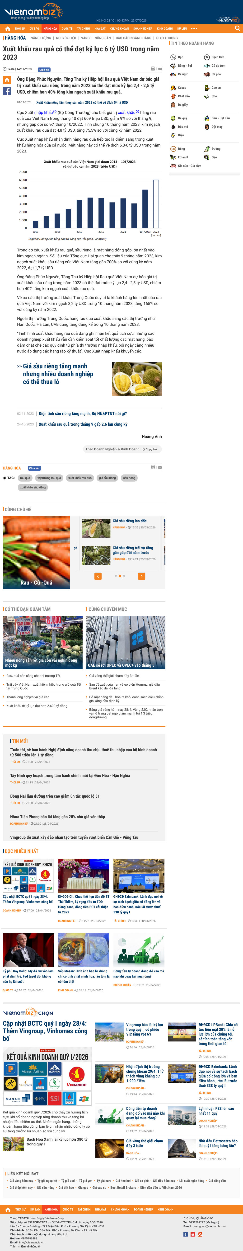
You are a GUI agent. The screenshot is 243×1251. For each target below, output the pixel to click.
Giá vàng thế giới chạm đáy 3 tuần (114, 676)
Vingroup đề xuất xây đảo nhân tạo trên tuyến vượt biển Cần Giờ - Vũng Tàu (74, 837)
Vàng (85, 38)
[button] (98, 576)
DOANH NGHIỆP (142, 29)
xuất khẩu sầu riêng (33, 487)
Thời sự (15, 762)
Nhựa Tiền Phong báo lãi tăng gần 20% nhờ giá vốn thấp (57, 816)
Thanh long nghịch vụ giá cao (27, 697)
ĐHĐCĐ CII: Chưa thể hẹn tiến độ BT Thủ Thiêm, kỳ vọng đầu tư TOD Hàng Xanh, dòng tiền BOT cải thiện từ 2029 (83, 904)
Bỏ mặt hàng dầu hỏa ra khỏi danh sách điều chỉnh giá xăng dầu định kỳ (126, 699)
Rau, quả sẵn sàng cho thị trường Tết (33, 676)
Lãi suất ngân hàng (191, 1181)
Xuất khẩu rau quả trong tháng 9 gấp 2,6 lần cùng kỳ (83, 424)
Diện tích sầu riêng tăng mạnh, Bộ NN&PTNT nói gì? (83, 413)
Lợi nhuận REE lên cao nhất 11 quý (216, 1111)
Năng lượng (41, 38)
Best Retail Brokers (123, 1187)
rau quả (25, 478)
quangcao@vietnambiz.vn (209, 1226)
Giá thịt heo (66, 1187)
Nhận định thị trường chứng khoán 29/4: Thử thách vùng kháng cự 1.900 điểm (145, 1073)
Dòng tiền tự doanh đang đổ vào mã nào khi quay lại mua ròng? (138, 973)
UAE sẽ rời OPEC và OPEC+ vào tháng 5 (121, 665)
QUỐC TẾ (67, 29)
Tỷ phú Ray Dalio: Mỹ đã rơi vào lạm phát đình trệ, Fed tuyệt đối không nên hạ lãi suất (28, 976)
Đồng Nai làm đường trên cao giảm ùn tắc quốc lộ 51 (55, 796)
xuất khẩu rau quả (80, 478)
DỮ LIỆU (182, 29)
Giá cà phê (142, 1181)
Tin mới (20, 741)
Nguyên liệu (66, 38)
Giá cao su (99, 1187)
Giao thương (167, 38)
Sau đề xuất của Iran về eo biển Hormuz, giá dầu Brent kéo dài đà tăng (124, 686)
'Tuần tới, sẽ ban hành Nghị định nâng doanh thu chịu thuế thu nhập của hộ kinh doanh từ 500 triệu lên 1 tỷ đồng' (83, 752)
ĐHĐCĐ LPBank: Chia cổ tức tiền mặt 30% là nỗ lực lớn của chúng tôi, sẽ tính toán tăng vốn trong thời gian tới (218, 1034)
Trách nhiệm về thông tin (25, 1246)
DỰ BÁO (34, 29)
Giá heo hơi (123, 1181)
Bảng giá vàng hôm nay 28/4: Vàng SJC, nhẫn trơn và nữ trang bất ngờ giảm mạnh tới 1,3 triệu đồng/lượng (126, 713)
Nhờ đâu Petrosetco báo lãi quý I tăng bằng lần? (218, 1143)
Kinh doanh (65, 990)
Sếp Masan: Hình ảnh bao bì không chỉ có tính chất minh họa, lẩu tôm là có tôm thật (84, 976)
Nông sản (103, 38)
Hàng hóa (15, 38)
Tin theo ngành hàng (192, 43)
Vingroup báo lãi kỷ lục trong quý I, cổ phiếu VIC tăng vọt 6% (144, 1030)
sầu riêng (129, 478)
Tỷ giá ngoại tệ (47, 1181)
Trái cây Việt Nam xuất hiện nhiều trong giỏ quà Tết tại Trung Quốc (43, 686)
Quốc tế (8, 990)
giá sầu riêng (107, 478)
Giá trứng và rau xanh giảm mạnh (105, 523)
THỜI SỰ (20, 29)
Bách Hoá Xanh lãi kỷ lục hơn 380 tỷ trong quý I (57, 1141)
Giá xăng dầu (217, 1181)
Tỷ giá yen (86, 1181)
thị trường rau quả (49, 478)
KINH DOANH (165, 29)
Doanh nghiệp (19, 823)
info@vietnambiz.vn (31, 1242)
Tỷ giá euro (104, 1181)
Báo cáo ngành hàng (133, 38)
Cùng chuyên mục (108, 609)
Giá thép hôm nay (21, 1187)
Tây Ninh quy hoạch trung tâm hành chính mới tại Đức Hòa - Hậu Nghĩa (70, 775)
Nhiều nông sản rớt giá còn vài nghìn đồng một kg (41, 663)
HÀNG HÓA (50, 29)
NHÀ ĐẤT (99, 29)
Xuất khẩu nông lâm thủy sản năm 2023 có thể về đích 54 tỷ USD (82, 102)
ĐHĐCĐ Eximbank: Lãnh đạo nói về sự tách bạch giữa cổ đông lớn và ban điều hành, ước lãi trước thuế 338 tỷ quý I (138, 904)
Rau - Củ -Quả (36, 582)
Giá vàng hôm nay (21, 1181)
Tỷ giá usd (68, 1181)
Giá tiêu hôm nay (164, 1181)
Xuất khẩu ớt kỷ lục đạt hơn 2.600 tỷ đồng (36, 706)
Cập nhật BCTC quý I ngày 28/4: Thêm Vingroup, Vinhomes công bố (28, 899)
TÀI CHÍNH (83, 29)
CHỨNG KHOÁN (119, 29)
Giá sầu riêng (45, 1187)
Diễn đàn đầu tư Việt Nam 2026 (161, 1187)
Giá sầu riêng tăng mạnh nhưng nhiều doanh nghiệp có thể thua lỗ (58, 374)
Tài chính (119, 921)
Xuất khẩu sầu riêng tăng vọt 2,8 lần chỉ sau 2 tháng (107, 550)
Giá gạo (83, 1187)
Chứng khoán (122, 985)
